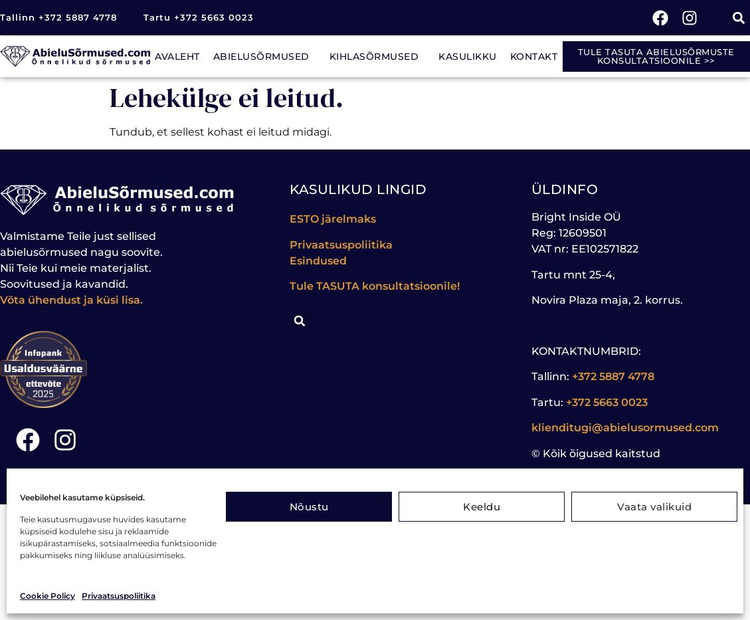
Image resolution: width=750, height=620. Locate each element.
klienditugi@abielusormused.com (625, 427)
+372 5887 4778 (613, 376)
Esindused (318, 261)
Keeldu (481, 506)
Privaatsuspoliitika (118, 596)
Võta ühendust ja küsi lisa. (71, 300)
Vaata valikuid (654, 506)
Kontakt (534, 56)
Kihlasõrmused (377, 56)
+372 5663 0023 (607, 402)
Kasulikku (467, 56)
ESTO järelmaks (334, 219)
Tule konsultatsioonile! (375, 286)
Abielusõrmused (264, 56)
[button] (739, 18)
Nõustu (309, 506)
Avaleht (177, 56)
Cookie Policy (47, 596)
